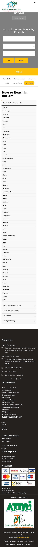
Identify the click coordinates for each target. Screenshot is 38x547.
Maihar (5, 194)
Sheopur (5, 275)
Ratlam (5, 238)
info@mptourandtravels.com (14, 374)
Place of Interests (19, 79)
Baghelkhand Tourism (8, 399)
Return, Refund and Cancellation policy (14, 492)
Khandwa (5, 184)
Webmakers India (23, 536)
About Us (13, 540)
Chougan (4, 428)
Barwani (5, 120)
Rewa (4, 242)
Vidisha (5, 299)
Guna (4, 161)
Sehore (5, 262)
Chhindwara (6, 137)
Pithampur (6, 221)
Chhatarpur (6, 134)
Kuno (4, 181)
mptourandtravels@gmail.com (14, 378)
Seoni (4, 265)
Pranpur (4, 426)
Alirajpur (5, 107)
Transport (20, 543)
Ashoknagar (6, 110)
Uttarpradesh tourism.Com (10, 406)
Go (9, 60)
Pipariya (5, 225)
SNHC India (5, 409)
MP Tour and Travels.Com (10, 387)
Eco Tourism (7, 315)
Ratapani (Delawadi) (9, 235)
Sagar (4, 245)
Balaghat (5, 113)
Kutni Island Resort (8, 191)
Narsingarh (6, 211)
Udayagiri (6, 292)
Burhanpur (6, 130)
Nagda (5, 208)
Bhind (4, 127)
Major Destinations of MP (12, 305)
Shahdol (5, 272)
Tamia (4, 282)
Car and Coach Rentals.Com (10, 392)
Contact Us (28, 543)
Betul (4, 124)
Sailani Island (7, 258)
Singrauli (5, 269)
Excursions (32, 79)
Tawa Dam (6, 285)
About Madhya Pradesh (11, 310)
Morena (5, 205)
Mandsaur (6, 201)
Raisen (5, 228)
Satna (4, 255)
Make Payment (10, 543)
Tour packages (17, 83)
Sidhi (4, 279)
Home (16, 18)
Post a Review (6, 440)
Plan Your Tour (29, 540)
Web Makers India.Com (9, 413)
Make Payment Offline (8, 458)
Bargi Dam (6, 117)
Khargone (6, 188)
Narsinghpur (6, 215)
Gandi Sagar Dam (8, 157)
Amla (3, 421)
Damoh (5, 140)
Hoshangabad (7, 167)
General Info (7, 79)
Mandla (5, 198)
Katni (4, 178)
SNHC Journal (6, 411)
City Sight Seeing (9, 320)
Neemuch (5, 218)
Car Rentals (29, 83)
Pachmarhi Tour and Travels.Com (12, 404)
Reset (21, 60)
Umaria (5, 296)
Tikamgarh (6, 289)
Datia (4, 144)
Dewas (4, 147)
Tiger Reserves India (8, 401)
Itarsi (4, 171)
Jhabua (5, 174)
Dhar (4, 151)
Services (20, 540)
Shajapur (5, 248)
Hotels (7, 83)
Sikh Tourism (6, 397)
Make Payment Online (8, 456)
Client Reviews (6, 438)
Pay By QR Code (6, 461)
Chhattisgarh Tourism (8, 394)
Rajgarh (5, 232)
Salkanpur (6, 252)
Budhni (4, 424)
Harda (4, 164)
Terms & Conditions (8, 490)
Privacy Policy (6, 487)
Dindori (5, 154)
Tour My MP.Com (7, 389)
